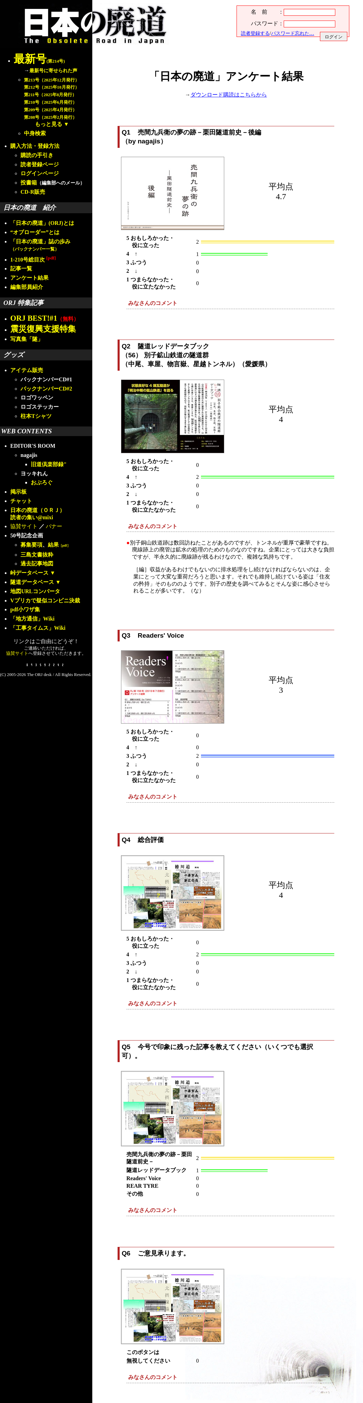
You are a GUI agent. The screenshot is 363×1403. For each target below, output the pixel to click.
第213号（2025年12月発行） (51, 80)
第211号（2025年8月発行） (50, 94)
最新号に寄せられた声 (53, 70)
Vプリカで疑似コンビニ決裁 (45, 600)
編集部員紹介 (26, 287)
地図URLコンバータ (35, 591)
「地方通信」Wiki (32, 619)
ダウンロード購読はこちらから (228, 95)
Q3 (126, 635)
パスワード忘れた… (292, 33)
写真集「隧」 (26, 339)
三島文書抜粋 (37, 555)
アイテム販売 (26, 370)
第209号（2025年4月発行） (50, 109)
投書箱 (29, 183)
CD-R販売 (33, 192)
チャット (21, 501)
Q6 (126, 1253)
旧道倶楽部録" (49, 464)
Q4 (126, 839)
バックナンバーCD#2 (46, 389)
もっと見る (48, 124)
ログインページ (40, 173)
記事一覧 (21, 268)
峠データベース (29, 573)
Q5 (126, 1046)
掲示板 (18, 492)
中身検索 (35, 133)
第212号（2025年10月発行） (51, 87)
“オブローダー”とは (34, 232)
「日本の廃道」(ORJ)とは (42, 223)
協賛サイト (24, 526)
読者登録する (255, 33)
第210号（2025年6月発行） (50, 102)
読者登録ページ (40, 164)
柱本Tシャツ (36, 416)
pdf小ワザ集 (25, 609)
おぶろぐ (42, 482)
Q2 (126, 346)
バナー (54, 526)
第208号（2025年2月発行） (50, 117)
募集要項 (31, 545)
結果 (59, 545)
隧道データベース (32, 582)
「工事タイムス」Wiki (38, 628)
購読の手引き (37, 155)
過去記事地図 (37, 563)
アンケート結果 (29, 278)
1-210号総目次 (33, 260)
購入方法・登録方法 (34, 146)
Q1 (126, 132)
